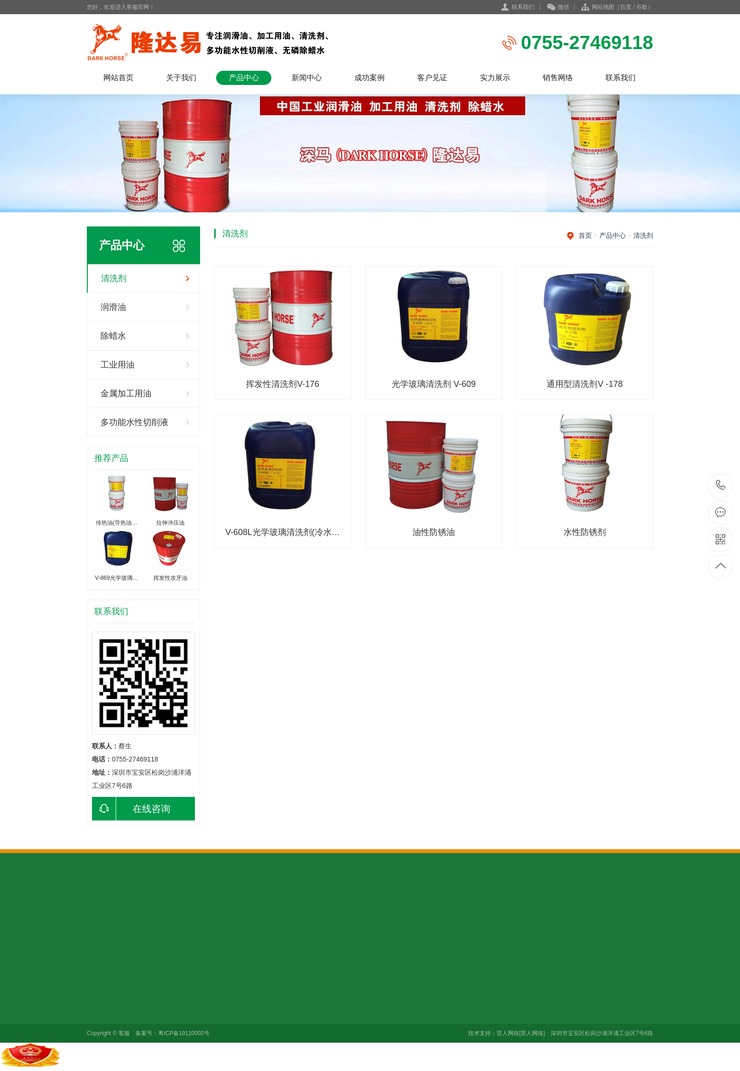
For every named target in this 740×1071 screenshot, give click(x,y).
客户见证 (432, 78)
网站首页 (118, 78)
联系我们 (523, 7)
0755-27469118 (720, 485)
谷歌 (642, 7)
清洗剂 (113, 278)
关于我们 (181, 78)
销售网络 (558, 78)
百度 (625, 7)
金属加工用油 (126, 393)
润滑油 (113, 307)
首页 (585, 235)
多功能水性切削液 (134, 422)
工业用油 (118, 364)
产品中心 (244, 78)
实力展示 (495, 78)
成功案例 (369, 78)
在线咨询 (131, 808)
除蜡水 (113, 336)
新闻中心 (307, 78)
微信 (558, 7)
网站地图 (603, 7)
